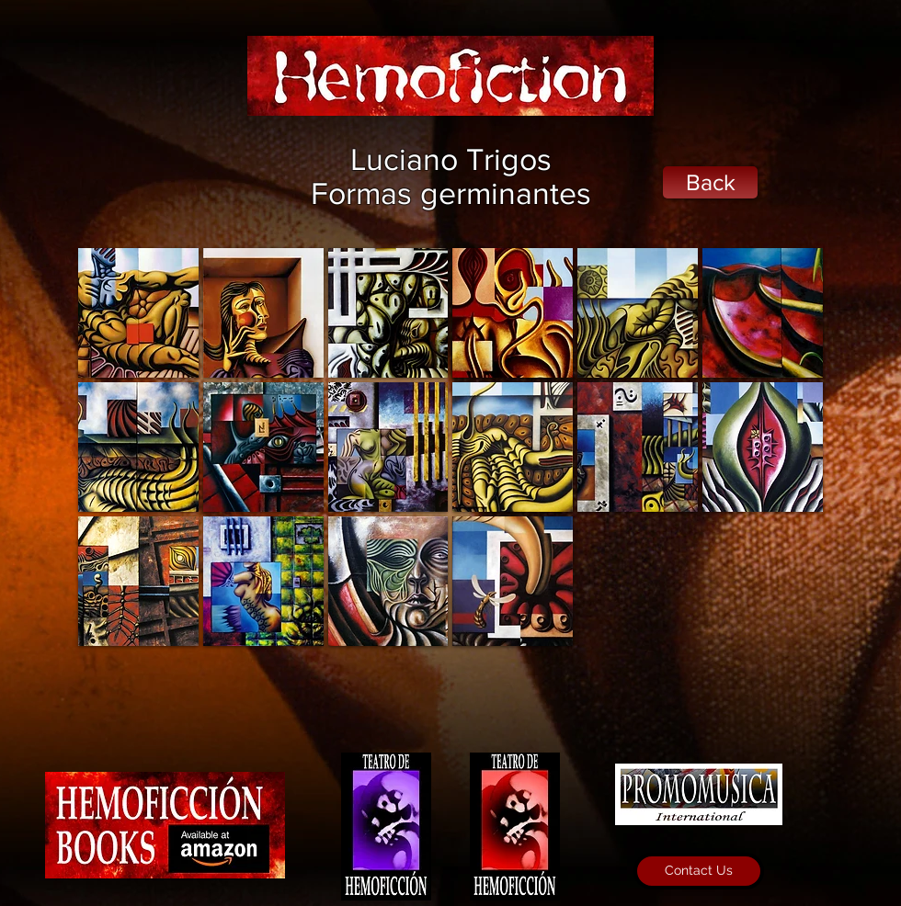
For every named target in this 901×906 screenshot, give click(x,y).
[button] (138, 313)
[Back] (710, 182)
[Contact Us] (698, 871)
